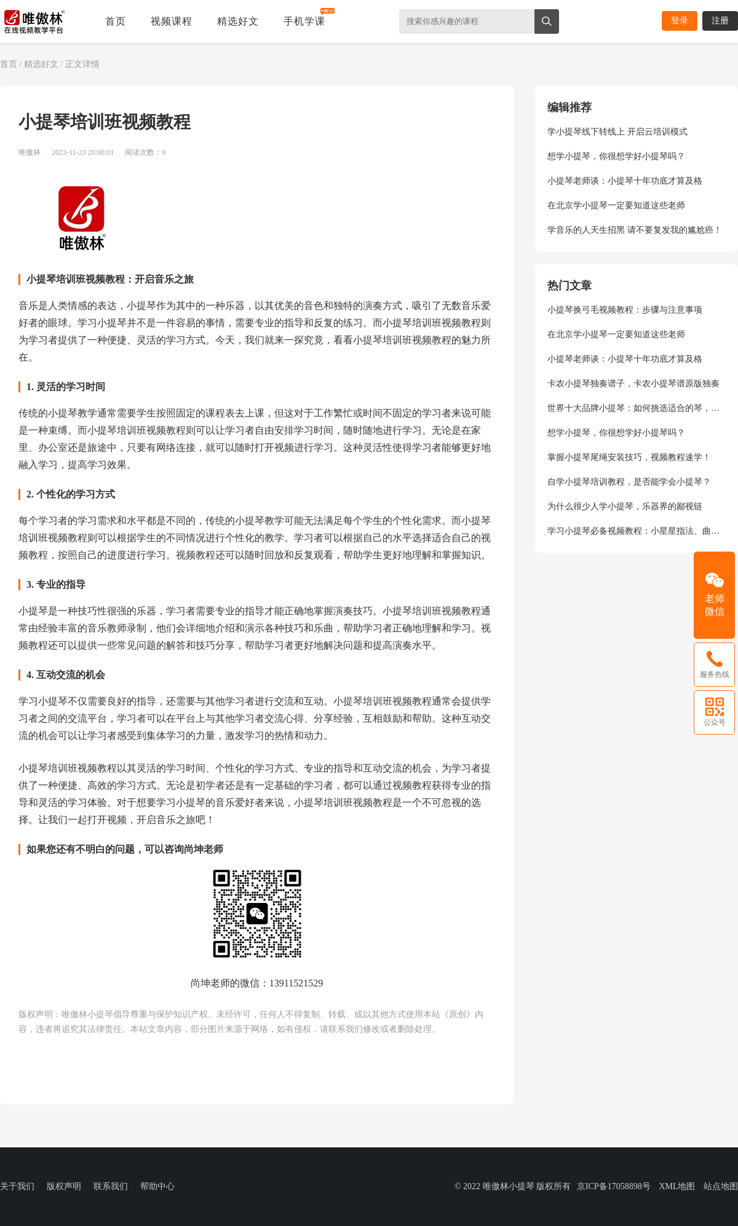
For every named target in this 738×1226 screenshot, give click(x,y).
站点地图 (721, 1186)
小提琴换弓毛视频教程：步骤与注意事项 (624, 309)
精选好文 (238, 21)
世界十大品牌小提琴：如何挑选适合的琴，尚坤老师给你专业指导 (636, 408)
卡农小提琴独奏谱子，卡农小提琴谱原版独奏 (633, 383)
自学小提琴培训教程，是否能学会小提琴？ (629, 481)
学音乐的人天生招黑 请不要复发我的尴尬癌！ (634, 230)
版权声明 (64, 1186)
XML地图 (677, 1186)
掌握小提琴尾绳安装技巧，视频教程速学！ (629, 457)
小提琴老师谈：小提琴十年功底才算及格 (624, 180)
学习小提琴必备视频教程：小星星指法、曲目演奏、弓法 (636, 531)
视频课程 (171, 21)
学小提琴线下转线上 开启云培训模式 (617, 131)
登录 (679, 20)
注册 (720, 20)
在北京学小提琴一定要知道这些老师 (616, 205)
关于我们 (17, 1186)
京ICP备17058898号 (614, 1186)
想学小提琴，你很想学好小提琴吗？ (616, 156)
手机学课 (304, 21)
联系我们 (110, 1186)
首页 (115, 21)
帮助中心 (157, 1186)
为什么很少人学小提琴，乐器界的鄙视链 (624, 506)
